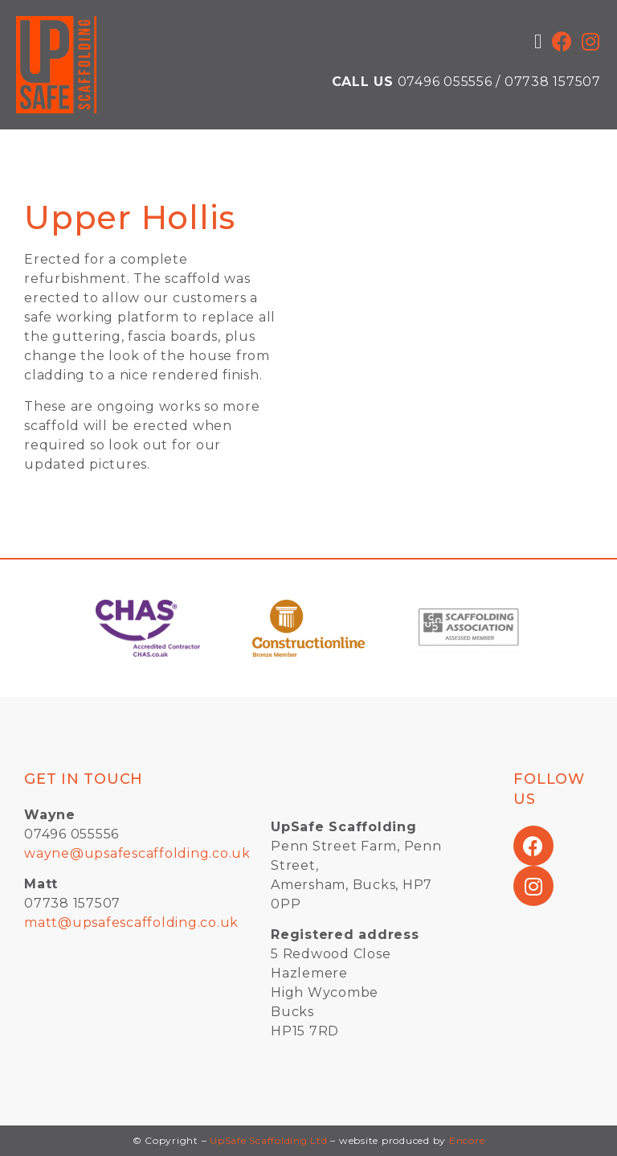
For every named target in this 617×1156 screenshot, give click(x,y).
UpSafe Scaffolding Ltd (269, 1140)
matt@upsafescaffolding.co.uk (131, 922)
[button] (538, 42)
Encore (467, 1140)
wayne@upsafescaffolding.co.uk (137, 853)
